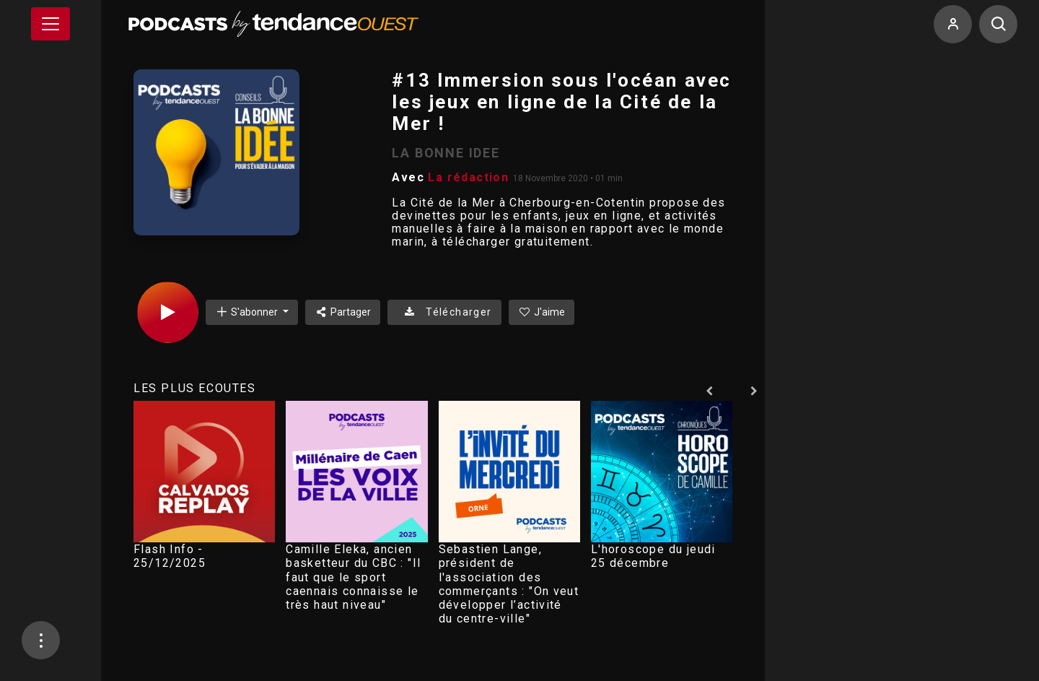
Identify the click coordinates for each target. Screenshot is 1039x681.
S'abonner (247, 311)
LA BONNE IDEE (445, 152)
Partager (343, 312)
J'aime (542, 312)
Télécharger (444, 312)
